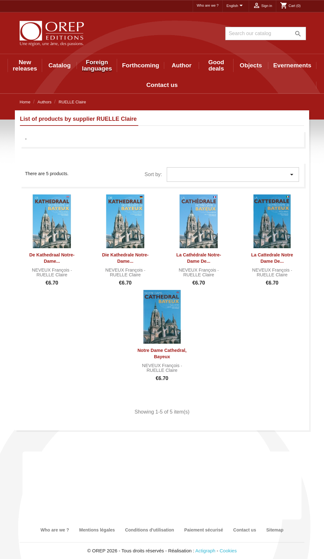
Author (181, 65)
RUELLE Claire (51, 274)
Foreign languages (97, 65)
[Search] (265, 33)
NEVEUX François (51, 270)
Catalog (59, 65)
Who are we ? (208, 5)
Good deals (216, 65)
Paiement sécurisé (203, 529)
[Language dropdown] (236, 6)
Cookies (228, 550)
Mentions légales (97, 529)
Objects (251, 65)
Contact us (162, 85)
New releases (25, 65)
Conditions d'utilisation (149, 529)
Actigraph (205, 550)
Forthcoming (140, 65)
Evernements (292, 65)
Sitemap (274, 529)
